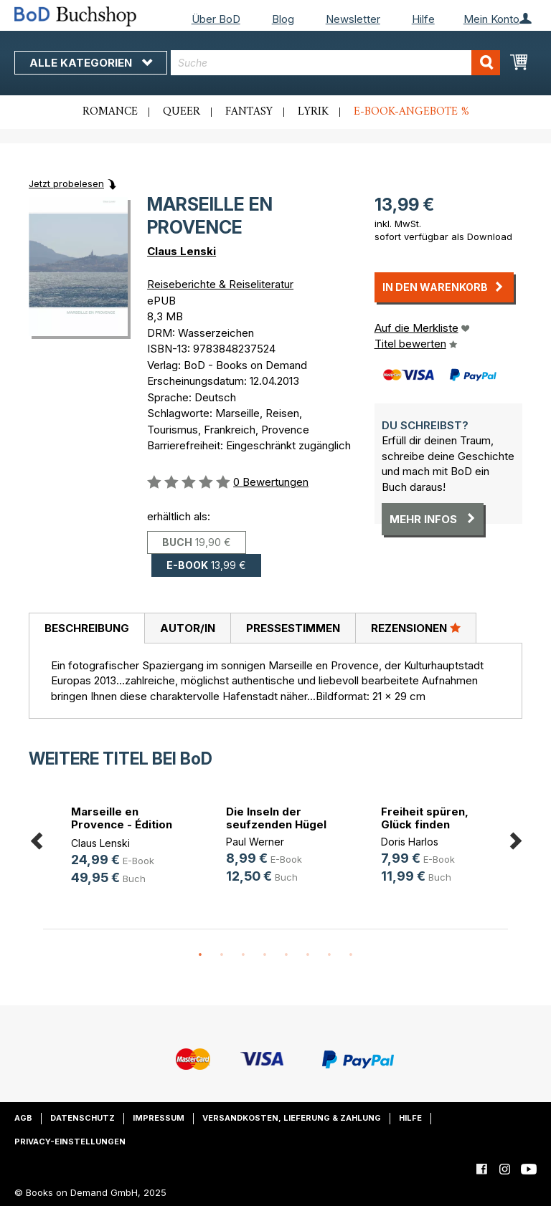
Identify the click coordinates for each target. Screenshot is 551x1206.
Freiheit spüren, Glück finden (424, 818)
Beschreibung (86, 628)
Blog (283, 19)
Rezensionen (416, 628)
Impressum (158, 1118)
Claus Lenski (181, 251)
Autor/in (187, 628)
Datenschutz (82, 1118)
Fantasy (249, 112)
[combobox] (335, 62)
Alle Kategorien (90, 63)
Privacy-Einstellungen (70, 1141)
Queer (181, 112)
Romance (110, 112)
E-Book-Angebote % (411, 112)
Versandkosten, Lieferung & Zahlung (291, 1118)
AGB (23, 1118)
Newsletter (353, 19)
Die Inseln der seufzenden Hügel (276, 818)
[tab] (86, 628)
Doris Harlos (409, 842)
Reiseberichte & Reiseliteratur (220, 284)
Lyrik (313, 112)
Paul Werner (255, 842)
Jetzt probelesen (66, 183)
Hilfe (423, 19)
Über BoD (216, 19)
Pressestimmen (293, 628)
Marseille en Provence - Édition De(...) (121, 824)
